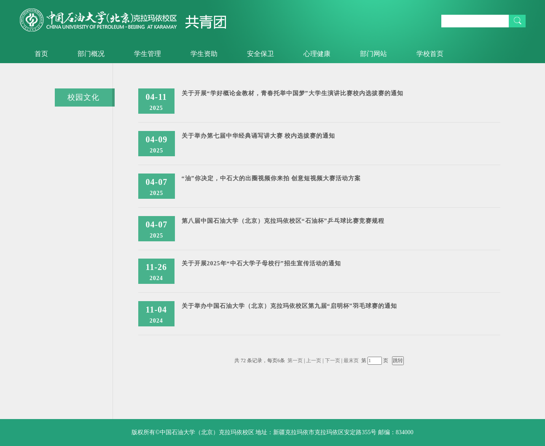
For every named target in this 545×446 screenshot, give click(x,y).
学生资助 (204, 53)
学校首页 (429, 53)
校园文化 (83, 97)
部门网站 (373, 53)
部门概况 (91, 53)
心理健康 (316, 53)
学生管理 (147, 53)
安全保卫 (260, 53)
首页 (41, 53)
